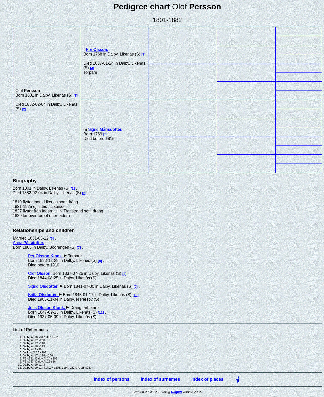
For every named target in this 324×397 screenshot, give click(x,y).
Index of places (207, 379)
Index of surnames (160, 379)
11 (101, 312)
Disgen (176, 392)
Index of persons (112, 379)
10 (135, 295)
